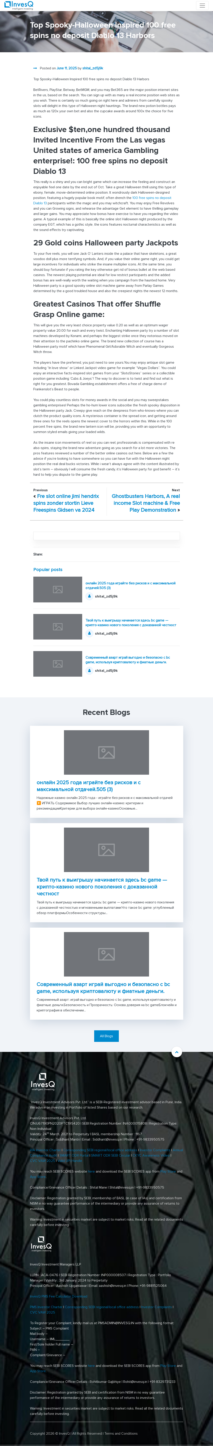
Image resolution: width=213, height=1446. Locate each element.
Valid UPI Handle (70, 1161)
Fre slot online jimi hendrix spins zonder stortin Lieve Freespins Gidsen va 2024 (66, 503)
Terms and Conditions (121, 1433)
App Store (38, 1177)
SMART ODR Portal (74, 1155)
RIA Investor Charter (45, 1150)
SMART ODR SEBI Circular (110, 1155)
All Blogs (106, 1036)
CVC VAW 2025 (42, 1161)
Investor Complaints (155, 1150)
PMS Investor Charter (46, 1307)
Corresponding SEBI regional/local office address (100, 1150)
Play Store (168, 1171)
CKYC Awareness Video (151, 1155)
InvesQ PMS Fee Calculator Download (59, 1296)
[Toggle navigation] (202, 5)
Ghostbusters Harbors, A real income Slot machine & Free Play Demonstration (146, 503)
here (91, 1171)
